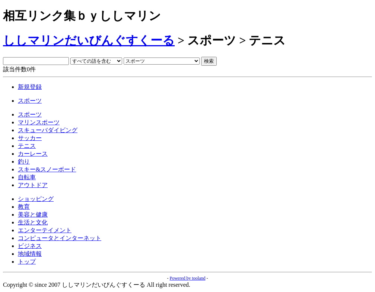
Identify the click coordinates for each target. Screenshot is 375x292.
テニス (27, 146)
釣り (24, 161)
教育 (24, 207)
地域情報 (30, 254)
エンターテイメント (44, 230)
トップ (27, 261)
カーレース (33, 153)
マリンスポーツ (39, 122)
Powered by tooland (188, 278)
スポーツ (30, 100)
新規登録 (30, 87)
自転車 (27, 177)
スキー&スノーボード (47, 169)
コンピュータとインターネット (59, 238)
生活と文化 (33, 222)
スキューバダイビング (47, 130)
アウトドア (33, 185)
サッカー (30, 138)
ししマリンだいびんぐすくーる (89, 40)
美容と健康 (33, 214)
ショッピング (36, 199)
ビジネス (30, 246)
